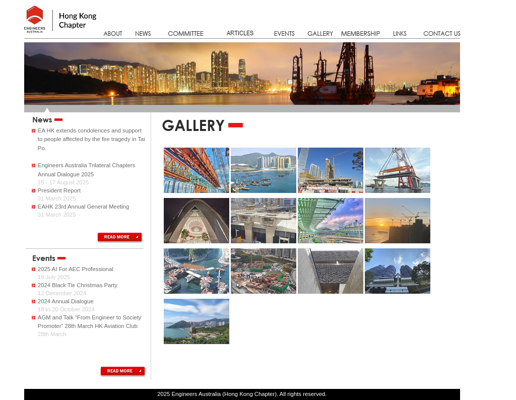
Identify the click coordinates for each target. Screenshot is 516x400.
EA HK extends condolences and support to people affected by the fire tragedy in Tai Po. (91, 139)
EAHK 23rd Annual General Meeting (83, 207)
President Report (59, 190)
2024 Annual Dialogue (66, 301)
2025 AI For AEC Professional (75, 269)
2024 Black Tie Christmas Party (77, 285)
